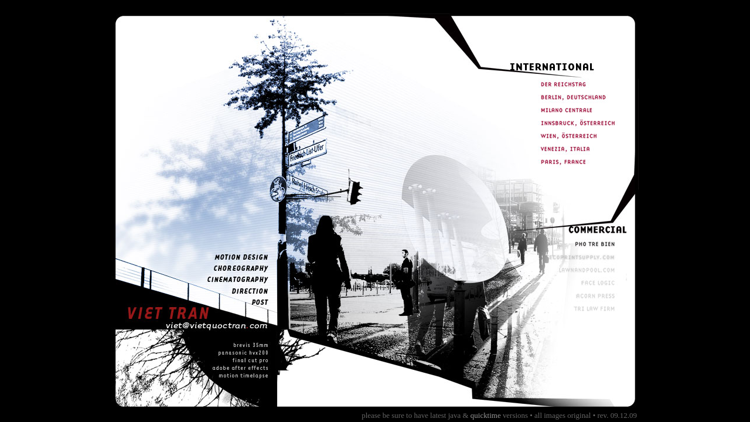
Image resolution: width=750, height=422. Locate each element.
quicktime (486, 415)
